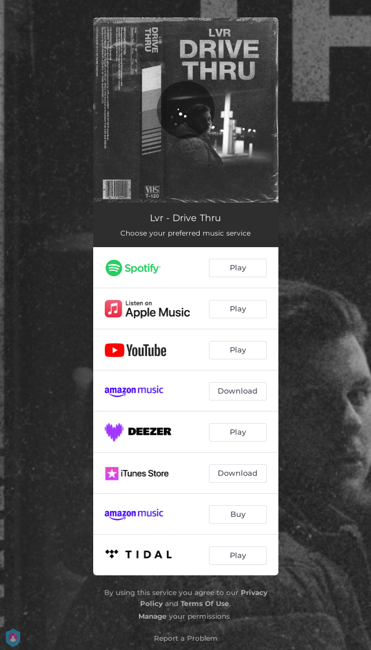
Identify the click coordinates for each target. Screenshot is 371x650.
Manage (152, 616)
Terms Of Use (205, 603)
